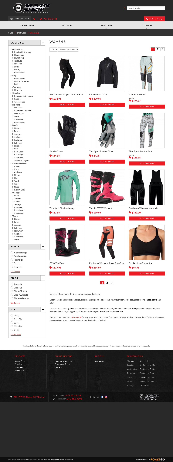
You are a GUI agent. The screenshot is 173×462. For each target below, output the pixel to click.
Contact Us (99, 361)
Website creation (142, 459)
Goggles (16, 93)
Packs (16, 84)
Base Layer (19, 154)
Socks (16, 67)
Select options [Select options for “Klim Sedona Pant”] (146, 107)
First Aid (18, 64)
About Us (99, 356)
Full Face (18, 107)
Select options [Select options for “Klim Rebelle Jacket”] (107, 105)
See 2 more (15, 272)
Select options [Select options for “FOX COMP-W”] (67, 273)
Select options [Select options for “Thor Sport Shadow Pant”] (146, 163)
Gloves (17, 128)
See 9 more (15, 303)
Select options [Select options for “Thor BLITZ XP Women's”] (107, 218)
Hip (15, 178)
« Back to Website (21, 19)
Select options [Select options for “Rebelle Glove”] (67, 162)
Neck (16, 187)
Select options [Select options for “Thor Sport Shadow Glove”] (107, 162)
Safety (17, 69)
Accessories (17, 49)
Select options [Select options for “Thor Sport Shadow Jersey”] (67, 218)
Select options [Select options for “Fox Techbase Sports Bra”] (146, 273)
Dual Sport (19, 113)
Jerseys (17, 134)
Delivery (58, 367)
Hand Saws (19, 58)
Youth (16, 116)
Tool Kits (18, 61)
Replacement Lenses (23, 96)
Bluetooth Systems (22, 52)
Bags (14, 75)
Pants (16, 131)
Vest (16, 149)
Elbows (17, 175)
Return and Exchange (64, 361)
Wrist (16, 184)
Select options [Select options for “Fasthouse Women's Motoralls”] (146, 218)
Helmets (18, 90)
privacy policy (56, 459)
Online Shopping (63, 356)
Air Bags (18, 172)
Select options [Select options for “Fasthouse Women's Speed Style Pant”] (107, 273)
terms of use (68, 459)
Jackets (17, 137)
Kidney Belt (19, 190)
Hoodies (18, 146)
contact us (77, 317)
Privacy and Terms (62, 364)
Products (20, 356)
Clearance (17, 87)
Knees (17, 166)
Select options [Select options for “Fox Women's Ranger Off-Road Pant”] (67, 105)
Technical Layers (21, 160)
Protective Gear (19, 163)
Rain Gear (18, 152)
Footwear (18, 140)
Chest (16, 169)
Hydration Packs (21, 81)
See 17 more (16, 335)
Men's (15, 125)
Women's (16, 193)
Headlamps (19, 55)
